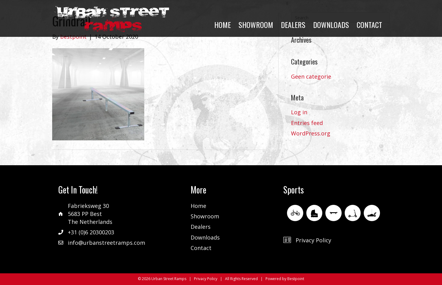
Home (198, 205)
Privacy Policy (313, 240)
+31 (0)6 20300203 (91, 232)
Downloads (205, 237)
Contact (201, 248)
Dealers (201, 226)
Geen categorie (311, 76)
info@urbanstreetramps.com (106, 242)
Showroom (205, 216)
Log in (299, 112)
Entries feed (307, 123)
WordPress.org (310, 133)
